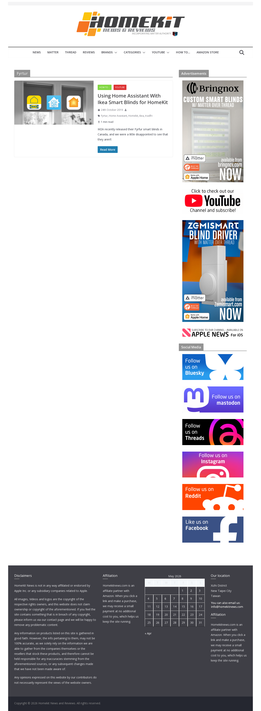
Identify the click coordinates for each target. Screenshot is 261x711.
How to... (104, 87)
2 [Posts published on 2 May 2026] (191, 590)
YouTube (158, 52)
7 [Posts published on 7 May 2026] (174, 598)
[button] (115, 52)
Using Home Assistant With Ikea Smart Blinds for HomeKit (133, 98)
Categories (132, 52)
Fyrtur (104, 115)
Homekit (133, 115)
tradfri (149, 115)
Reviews (89, 52)
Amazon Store (208, 52)
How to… (183, 52)
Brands (107, 52)
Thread (70, 52)
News (37, 52)
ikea (141, 115)
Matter (53, 52)
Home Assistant (118, 115)
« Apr (148, 633)
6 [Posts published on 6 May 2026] (165, 598)
